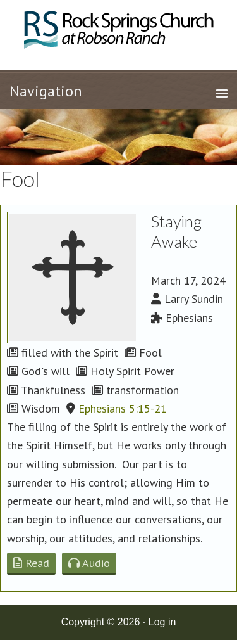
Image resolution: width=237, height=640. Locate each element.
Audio (89, 563)
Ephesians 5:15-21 (122, 408)
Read (31, 563)
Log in (162, 622)
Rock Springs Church (119, 33)
